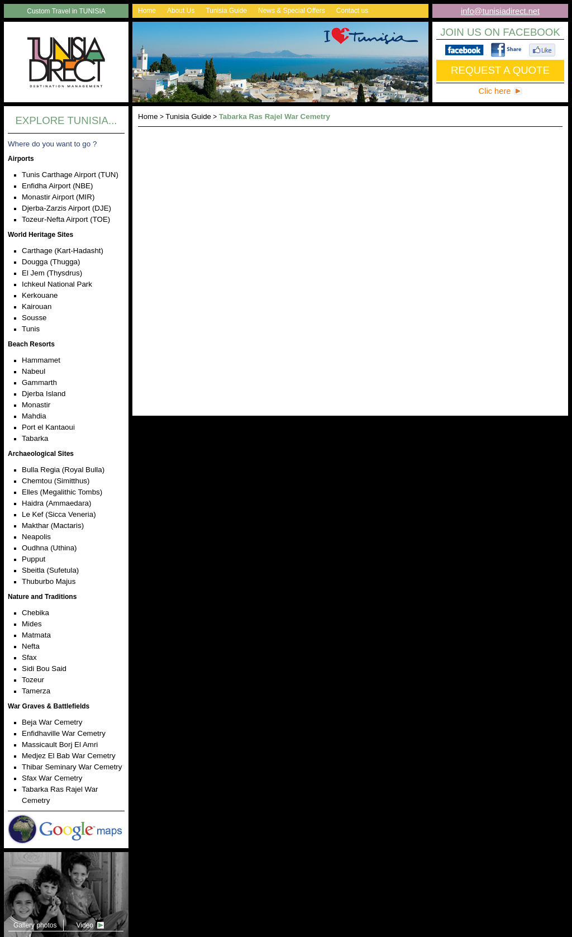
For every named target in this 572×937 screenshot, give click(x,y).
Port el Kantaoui (48, 427)
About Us (180, 11)
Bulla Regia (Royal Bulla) (63, 469)
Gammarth (39, 382)
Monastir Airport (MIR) (58, 197)
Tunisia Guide (226, 11)
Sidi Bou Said (44, 668)
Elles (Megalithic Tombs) (62, 492)
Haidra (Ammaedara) (56, 503)
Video (84, 925)
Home (147, 11)
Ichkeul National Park (57, 284)
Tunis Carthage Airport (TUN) (70, 174)
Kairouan (36, 306)
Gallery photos (34, 925)
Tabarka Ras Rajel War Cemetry (274, 116)
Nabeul (33, 371)
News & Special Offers (291, 11)
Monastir (36, 405)
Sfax (29, 657)
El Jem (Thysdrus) (52, 273)
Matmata (36, 635)
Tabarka (35, 438)
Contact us (352, 11)
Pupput (33, 559)
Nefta (31, 646)
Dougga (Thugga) (51, 262)
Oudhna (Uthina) (49, 548)
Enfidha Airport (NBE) (57, 186)
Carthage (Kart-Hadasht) (62, 250)
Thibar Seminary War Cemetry (72, 767)
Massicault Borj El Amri (60, 744)
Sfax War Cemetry (52, 778)
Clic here (495, 91)
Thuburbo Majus (48, 581)
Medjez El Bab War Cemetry (69, 755)
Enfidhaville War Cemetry (64, 733)
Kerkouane (40, 295)
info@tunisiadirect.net (500, 11)
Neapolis (36, 536)
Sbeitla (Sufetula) (50, 570)
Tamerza (36, 691)
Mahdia (34, 416)
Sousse (34, 317)
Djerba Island (44, 393)
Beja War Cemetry (52, 722)
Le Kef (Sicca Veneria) (59, 514)
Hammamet (41, 360)
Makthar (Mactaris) (53, 525)
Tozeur (33, 680)
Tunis (31, 329)
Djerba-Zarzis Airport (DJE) (66, 208)
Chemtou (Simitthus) (55, 481)
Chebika (35, 612)
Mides (32, 624)
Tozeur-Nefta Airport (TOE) (66, 219)
